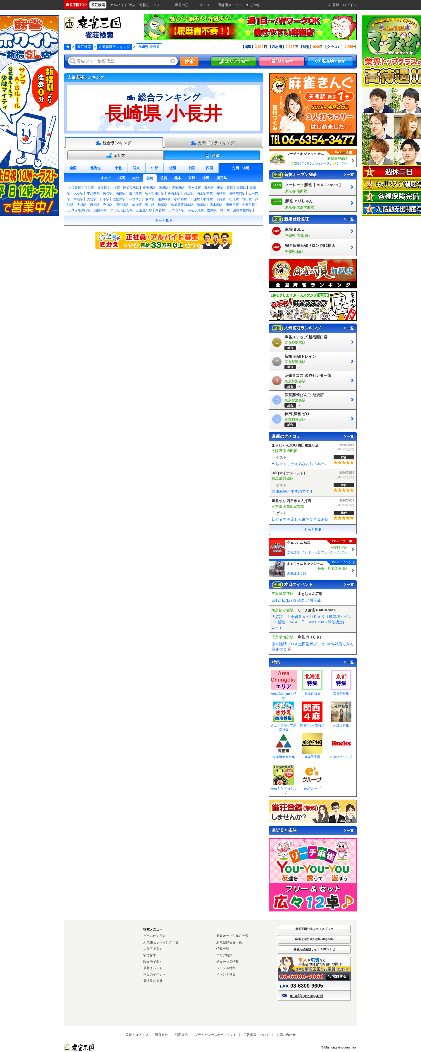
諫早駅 (163, 187)
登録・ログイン (136, 1034)
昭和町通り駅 (154, 193)
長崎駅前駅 (237, 193)
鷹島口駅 (122, 204)
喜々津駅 (194, 187)
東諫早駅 (149, 187)
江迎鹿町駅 (144, 210)
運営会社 (161, 1034)
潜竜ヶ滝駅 (196, 210)
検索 (189, 61)
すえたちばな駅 (121, 210)
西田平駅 (100, 210)
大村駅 (82, 204)
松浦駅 (163, 204)
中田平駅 (248, 204)
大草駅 (78, 193)
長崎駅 (221, 193)
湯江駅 (102, 187)
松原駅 (234, 199)
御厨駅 (201, 204)
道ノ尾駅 (135, 193)
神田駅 (225, 210)
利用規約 (181, 1034)
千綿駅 (221, 199)
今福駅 (108, 204)
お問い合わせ (286, 1034)
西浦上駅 (174, 193)
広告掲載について (256, 1034)
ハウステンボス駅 (142, 199)
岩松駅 (95, 204)
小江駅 (115, 187)
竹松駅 (247, 199)
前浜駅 (137, 204)
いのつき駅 (176, 210)
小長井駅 (74, 187)
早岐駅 (78, 199)
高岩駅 (160, 210)
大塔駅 (91, 199)
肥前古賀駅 (225, 187)
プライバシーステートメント (216, 1034)
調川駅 (150, 204)
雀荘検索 (84, 47)
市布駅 (209, 187)
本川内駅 (93, 193)
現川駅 (241, 187)
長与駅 (108, 193)
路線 (211, 156)
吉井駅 (212, 210)
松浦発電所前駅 (182, 204)
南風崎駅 (164, 199)
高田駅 (120, 193)
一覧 (348, 175)
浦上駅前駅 (205, 193)
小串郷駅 (180, 199)
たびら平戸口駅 (79, 210)
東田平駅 (232, 204)
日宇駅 (104, 199)
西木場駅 (216, 204)
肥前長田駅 (131, 187)
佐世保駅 (119, 199)
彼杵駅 (208, 199)
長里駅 (89, 187)
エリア (115, 156)
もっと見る (163, 220)
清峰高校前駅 (242, 210)
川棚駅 (195, 199)
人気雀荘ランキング (114, 47)
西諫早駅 (178, 187)
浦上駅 (189, 193)
